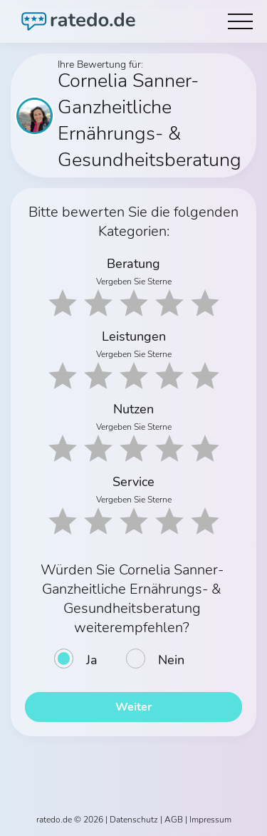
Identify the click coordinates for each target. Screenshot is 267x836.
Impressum (210, 819)
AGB (173, 819)
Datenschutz (134, 819)
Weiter (133, 707)
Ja (92, 660)
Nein (171, 660)
